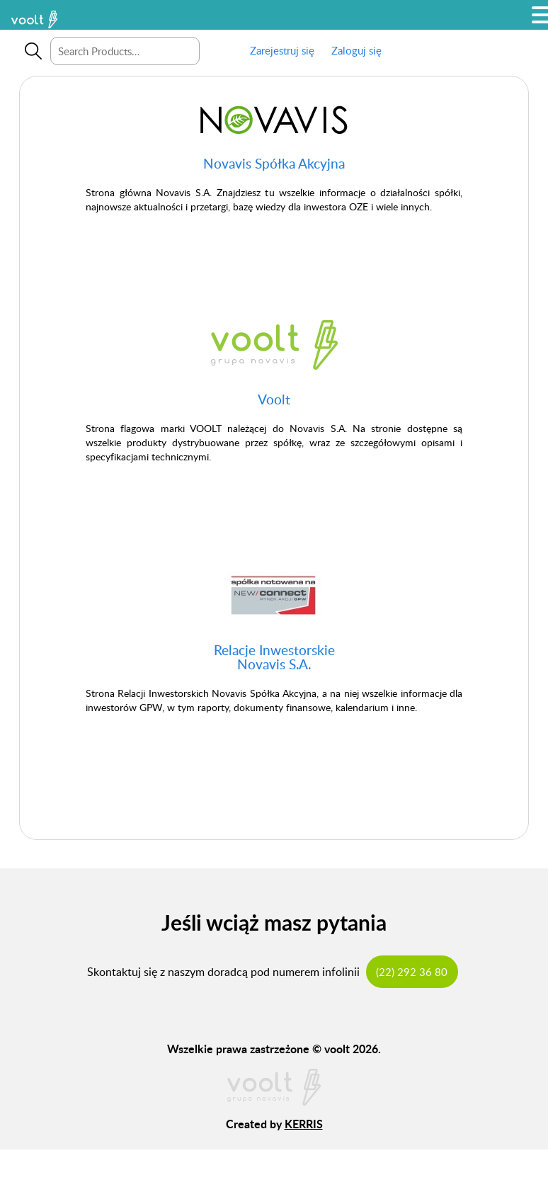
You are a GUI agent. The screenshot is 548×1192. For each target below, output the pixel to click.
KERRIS (304, 1124)
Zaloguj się (356, 50)
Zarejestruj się (282, 50)
